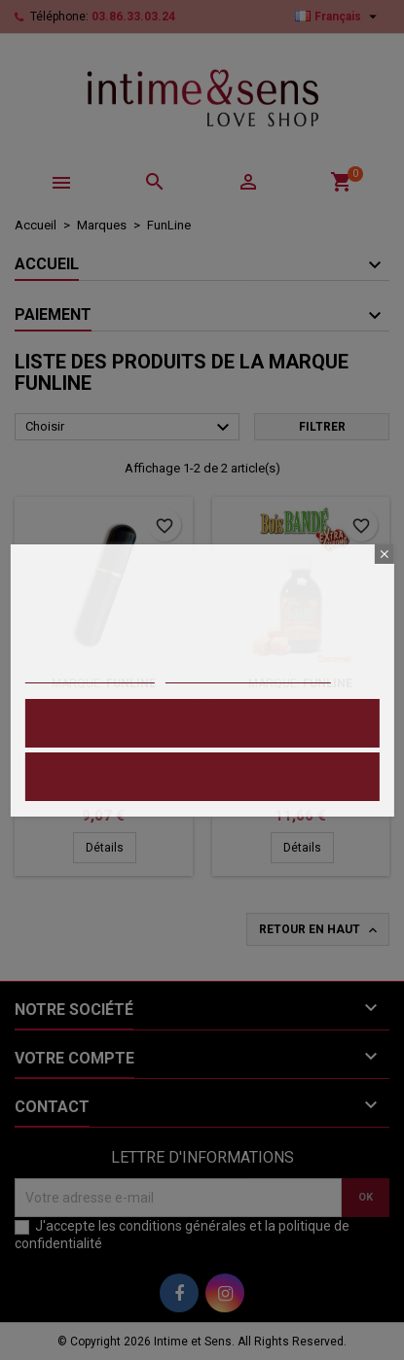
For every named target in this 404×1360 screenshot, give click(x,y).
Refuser (202, 776)
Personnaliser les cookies (248, 674)
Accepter (202, 723)
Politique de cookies (89, 674)
